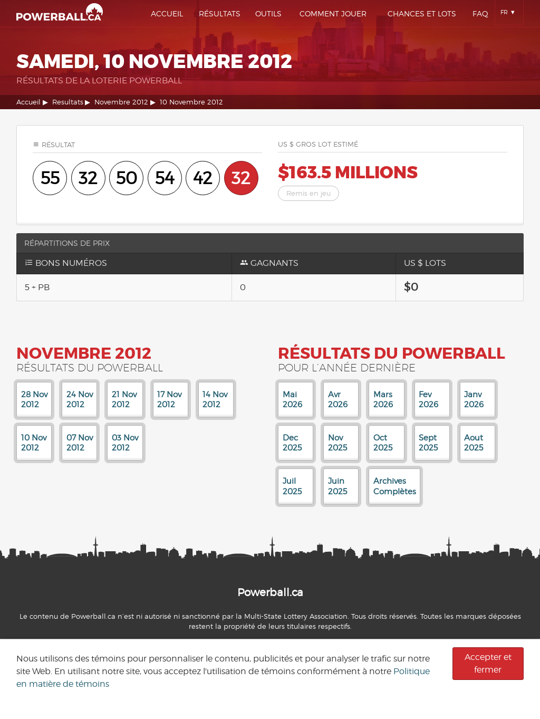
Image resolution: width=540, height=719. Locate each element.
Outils (268, 13)
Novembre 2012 (121, 102)
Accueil (167, 13)
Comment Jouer (333, 13)
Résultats (219, 13)
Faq (480, 13)
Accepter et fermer (488, 663)
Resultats (67, 102)
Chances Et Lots (422, 13)
